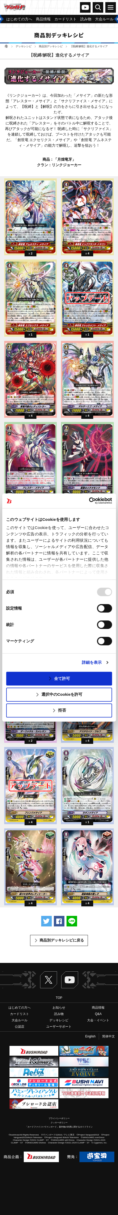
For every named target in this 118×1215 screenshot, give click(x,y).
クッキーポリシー (59, 1122)
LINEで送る (72, 921)
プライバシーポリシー (59, 1118)
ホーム (6, 46)
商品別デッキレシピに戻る (62, 940)
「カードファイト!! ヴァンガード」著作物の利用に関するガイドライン (59, 1127)
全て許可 (62, 678)
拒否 (62, 710)
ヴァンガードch (85, 7)
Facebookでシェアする (59, 921)
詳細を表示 (92, 662)
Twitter (48, 979)
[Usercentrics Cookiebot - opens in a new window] (89, 500)
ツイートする (46, 921)
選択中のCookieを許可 (61, 694)
